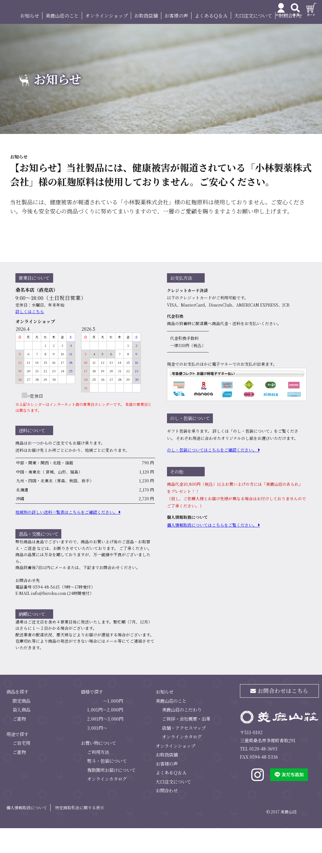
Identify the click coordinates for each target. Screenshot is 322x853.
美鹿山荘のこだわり (182, 734)
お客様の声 (176, 40)
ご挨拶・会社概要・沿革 (186, 743)
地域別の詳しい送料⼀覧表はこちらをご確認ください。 (66, 537)
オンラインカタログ (107, 803)
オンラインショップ (106, 40)
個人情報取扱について (26, 832)
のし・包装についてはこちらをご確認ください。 (212, 475)
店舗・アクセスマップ (184, 752)
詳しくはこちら (29, 336)
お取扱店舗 (146, 40)
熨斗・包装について (107, 786)
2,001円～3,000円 (105, 743)
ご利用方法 (98, 776)
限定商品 (21, 725)
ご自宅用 (21, 767)
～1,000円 (113, 725)
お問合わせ (290, 40)
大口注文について (253, 40)
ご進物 (19, 743)
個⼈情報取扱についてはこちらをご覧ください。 (212, 550)
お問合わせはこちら (279, 716)
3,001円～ (97, 752)
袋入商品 (21, 734)
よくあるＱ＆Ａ (211, 40)
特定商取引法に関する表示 (79, 832)
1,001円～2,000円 (105, 734)
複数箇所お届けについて (111, 794)
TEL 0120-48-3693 (258, 773)
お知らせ (29, 40)
